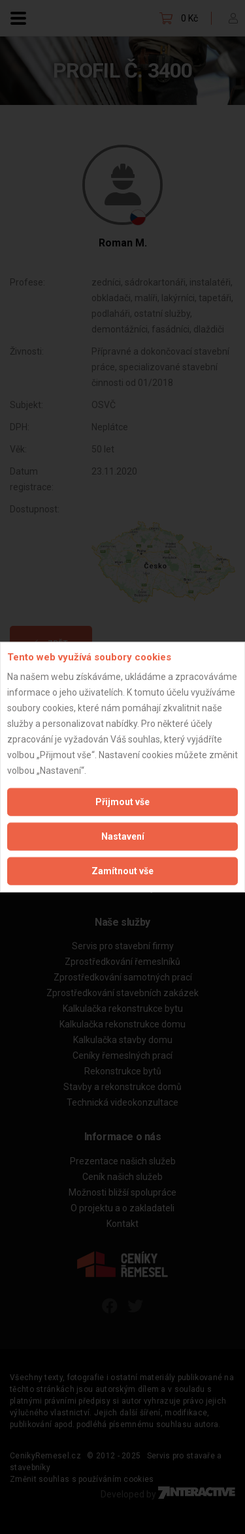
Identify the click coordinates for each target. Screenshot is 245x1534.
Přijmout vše (122, 802)
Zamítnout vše (122, 871)
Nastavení (122, 836)
